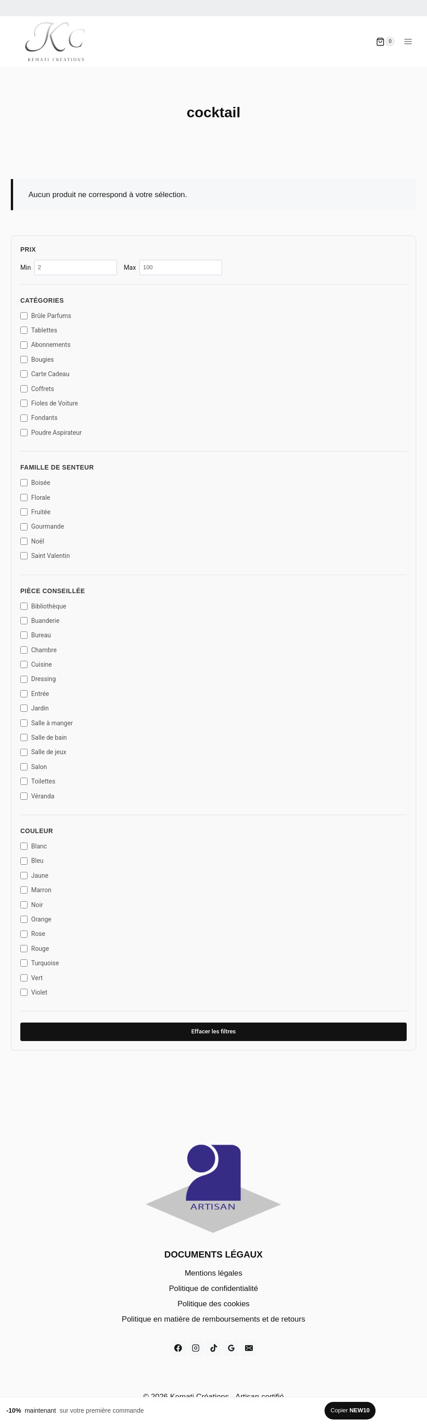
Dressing (38, 678)
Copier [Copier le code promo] (350, 1410)
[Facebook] (178, 1348)
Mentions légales (213, 1273)
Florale (35, 497)
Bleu (31, 860)
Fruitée (35, 512)
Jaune (34, 875)
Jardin (34, 708)
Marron (35, 890)
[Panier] (385, 41)
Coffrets (37, 388)
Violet (33, 992)
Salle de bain (43, 737)
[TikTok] (213, 1348)
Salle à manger (46, 723)
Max (173, 267)
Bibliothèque (43, 606)
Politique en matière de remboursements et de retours (213, 1319)
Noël (32, 541)
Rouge (34, 948)
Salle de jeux (43, 752)
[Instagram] (196, 1348)
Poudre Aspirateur (51, 432)
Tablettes (38, 330)
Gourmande (42, 526)
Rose (32, 933)
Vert (31, 978)
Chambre (38, 650)
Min (68, 267)
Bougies (37, 359)
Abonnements (45, 344)
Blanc (33, 846)
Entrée (34, 693)
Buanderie (40, 620)
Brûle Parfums (45, 315)
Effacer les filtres (213, 1031)
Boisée (35, 482)
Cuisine (36, 664)
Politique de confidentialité (213, 1288)
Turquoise (39, 963)
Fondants (38, 417)
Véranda (37, 796)
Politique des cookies (213, 1304)
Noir (31, 904)
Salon (33, 766)
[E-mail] (248, 1348)
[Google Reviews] (231, 1348)
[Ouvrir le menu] (407, 42)
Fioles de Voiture (49, 403)
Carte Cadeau (45, 374)
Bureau (35, 635)
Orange (35, 919)
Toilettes (38, 781)
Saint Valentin (45, 555)
